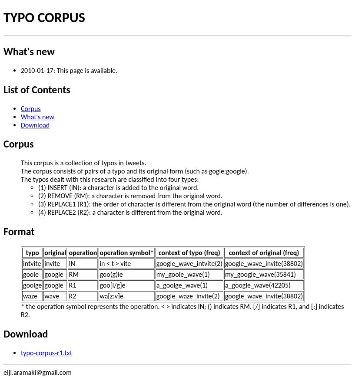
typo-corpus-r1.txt (46, 353)
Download (35, 125)
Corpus (31, 109)
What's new (37, 117)
